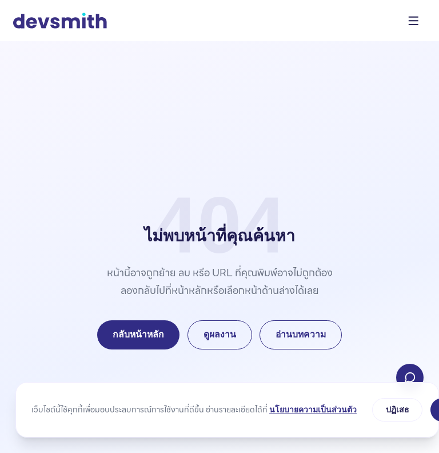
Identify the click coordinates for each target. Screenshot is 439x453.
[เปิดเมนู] (413, 21)
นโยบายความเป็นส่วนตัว (313, 409)
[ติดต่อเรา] (410, 377)
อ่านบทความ (301, 334)
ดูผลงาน (219, 334)
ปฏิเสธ (397, 409)
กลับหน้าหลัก (138, 334)
